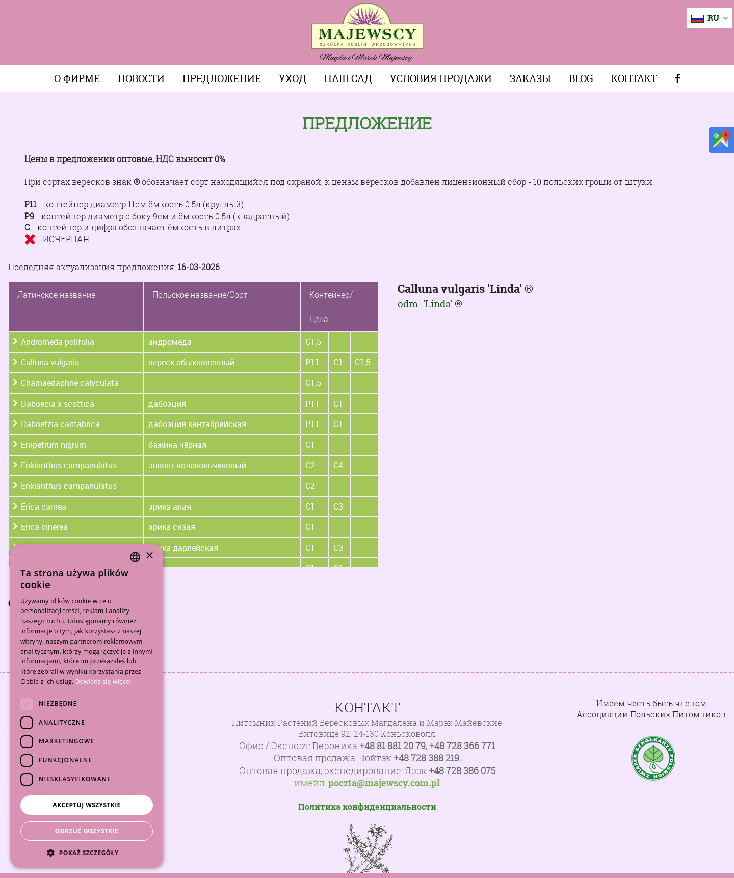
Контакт (634, 78)
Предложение (221, 78)
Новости (141, 78)
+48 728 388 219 (426, 758)
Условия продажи (441, 78)
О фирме (77, 78)
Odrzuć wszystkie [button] (86, 831)
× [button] (149, 556)
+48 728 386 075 (462, 771)
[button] (86, 852)
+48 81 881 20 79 (392, 746)
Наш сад (348, 78)
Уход (292, 78)
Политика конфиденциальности (367, 806)
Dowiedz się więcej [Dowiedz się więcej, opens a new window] (103, 681)
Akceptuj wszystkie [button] (86, 805)
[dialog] (86, 706)
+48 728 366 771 (462, 746)
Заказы (530, 78)
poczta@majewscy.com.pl (384, 783)
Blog (581, 78)
